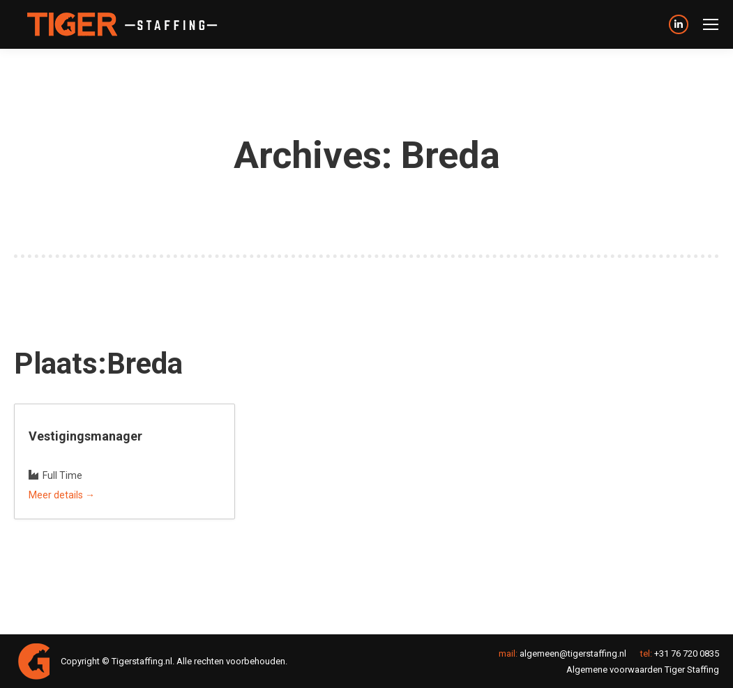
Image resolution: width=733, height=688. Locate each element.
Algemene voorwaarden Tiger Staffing (642, 669)
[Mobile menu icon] (710, 24)
